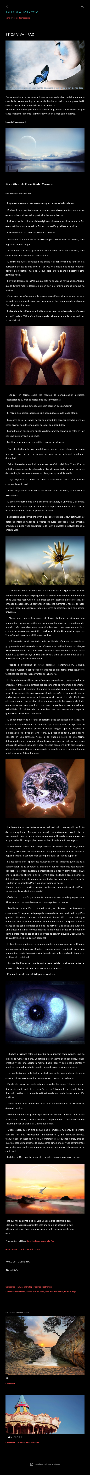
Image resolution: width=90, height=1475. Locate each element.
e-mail (8, 17)
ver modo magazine (21, 17)
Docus (29, 1291)
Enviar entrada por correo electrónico (35, 1286)
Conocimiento (18, 1291)
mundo (67, 1291)
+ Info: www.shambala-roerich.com (22, 1249)
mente (60, 1291)
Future (36, 1291)
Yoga (74, 1291)
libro (42, 1291)
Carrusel (14, 1437)
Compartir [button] (10, 1286)
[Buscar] (82, 5)
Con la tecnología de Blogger (45, 1464)
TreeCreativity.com (21, 12)
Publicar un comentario (28, 1442)
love (47, 1291)
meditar (53, 1291)
